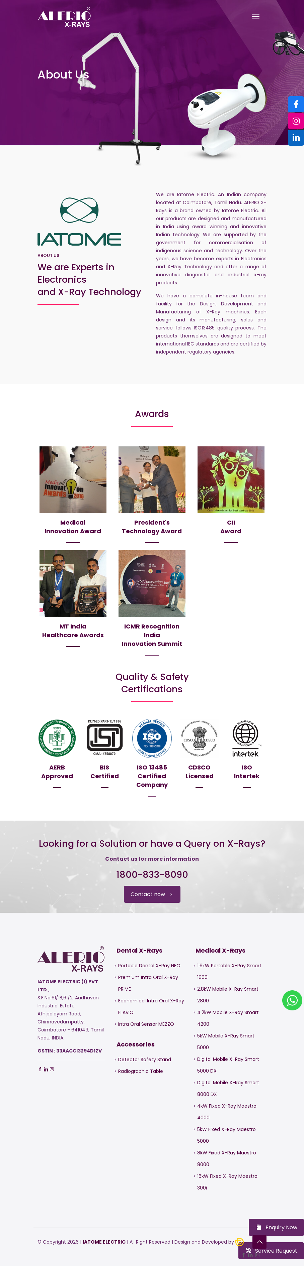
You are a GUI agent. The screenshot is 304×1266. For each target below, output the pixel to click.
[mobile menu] (255, 16)
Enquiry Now (276, 1227)
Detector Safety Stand (144, 1059)
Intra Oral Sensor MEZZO (146, 1024)
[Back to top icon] (259, 1242)
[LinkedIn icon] (250, 1255)
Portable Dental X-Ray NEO (149, 965)
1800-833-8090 (152, 874)
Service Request (271, 1251)
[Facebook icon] (243, 1255)
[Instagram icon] (257, 1255)
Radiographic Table (140, 1071)
